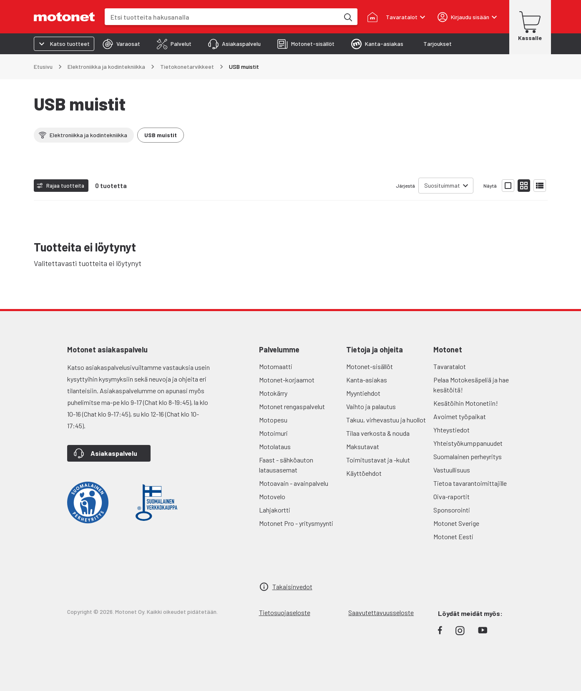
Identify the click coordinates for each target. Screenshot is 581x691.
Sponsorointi (451, 510)
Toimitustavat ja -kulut (378, 460)
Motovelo (272, 496)
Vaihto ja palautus (371, 406)
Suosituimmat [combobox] (442, 185)
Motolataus (275, 446)
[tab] (121, 44)
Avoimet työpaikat (459, 416)
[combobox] (221, 16)
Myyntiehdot (363, 393)
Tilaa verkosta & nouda (378, 433)
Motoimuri (273, 433)
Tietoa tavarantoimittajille (470, 483)
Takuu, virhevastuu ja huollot (386, 420)
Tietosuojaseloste (284, 612)
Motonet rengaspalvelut (292, 406)
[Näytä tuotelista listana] (539, 185)
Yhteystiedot (451, 430)
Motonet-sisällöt (369, 366)
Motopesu (273, 420)
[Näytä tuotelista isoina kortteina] (508, 185)
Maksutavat (362, 446)
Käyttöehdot (364, 473)
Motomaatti (275, 366)
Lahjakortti (274, 510)
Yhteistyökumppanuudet (468, 443)
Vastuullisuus (451, 470)
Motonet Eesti (453, 536)
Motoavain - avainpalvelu (293, 483)
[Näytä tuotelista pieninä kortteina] (524, 185)
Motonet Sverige (456, 523)
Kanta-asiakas (366, 380)
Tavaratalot (449, 366)
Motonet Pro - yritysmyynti (296, 523)
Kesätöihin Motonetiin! (465, 403)
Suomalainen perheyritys (467, 456)
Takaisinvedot (292, 586)
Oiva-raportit (451, 496)
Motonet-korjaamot (286, 380)
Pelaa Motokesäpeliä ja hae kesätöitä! (471, 385)
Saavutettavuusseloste (381, 612)
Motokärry (273, 393)
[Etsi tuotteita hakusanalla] (347, 16)
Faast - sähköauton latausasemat (286, 465)
